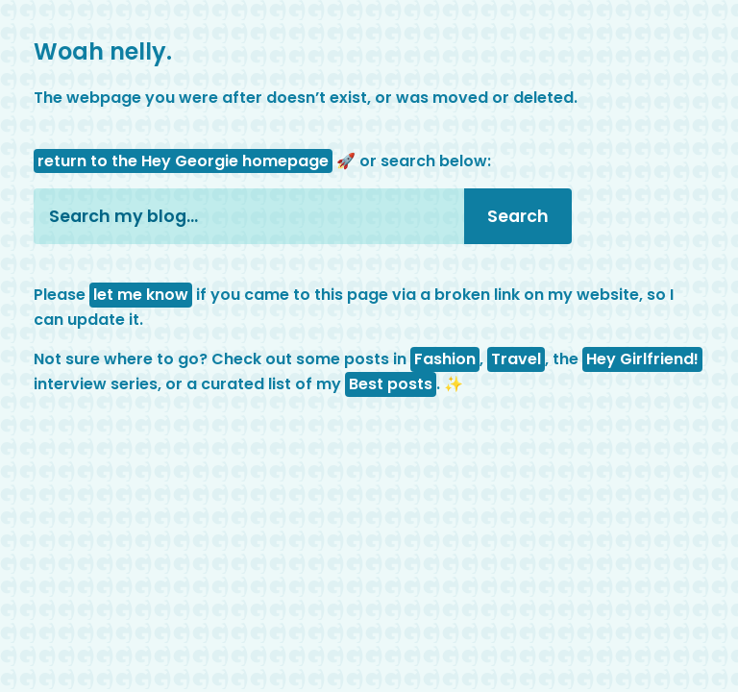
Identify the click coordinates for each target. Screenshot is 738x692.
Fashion (445, 359)
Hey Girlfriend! (642, 359)
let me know (140, 295)
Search (518, 216)
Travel (516, 359)
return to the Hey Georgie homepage (183, 161)
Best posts (390, 384)
